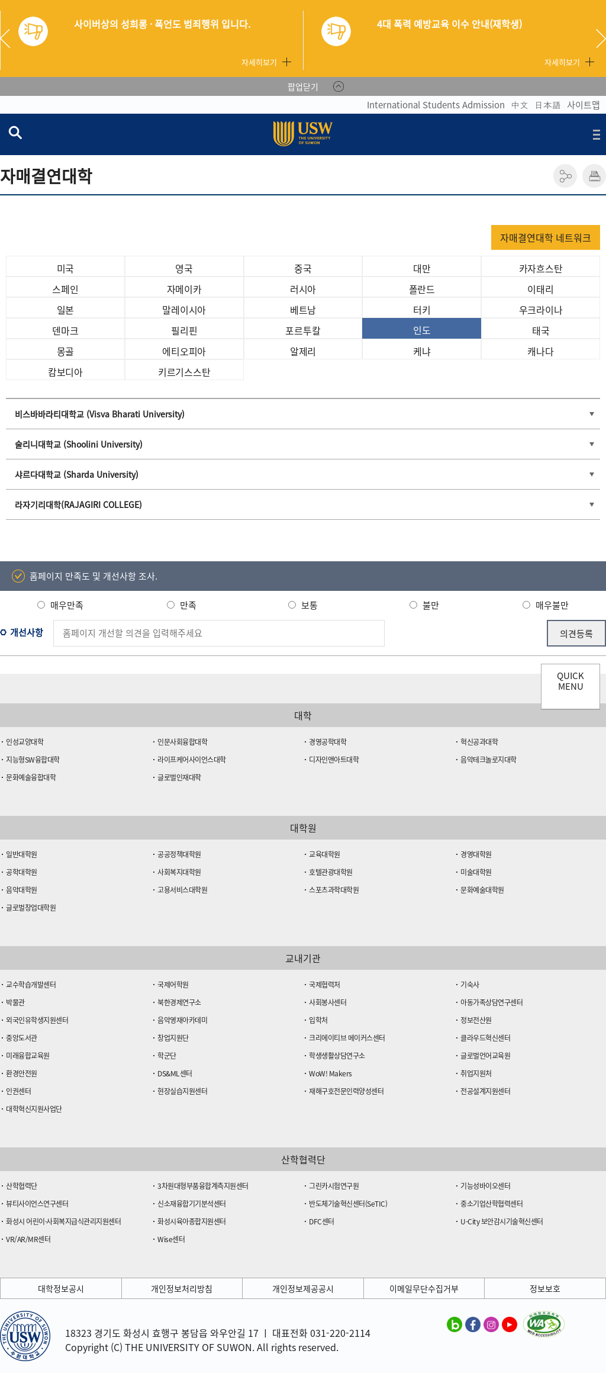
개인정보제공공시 (303, 1288)
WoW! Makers (330, 1073)
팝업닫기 (303, 86)
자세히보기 (259, 61)
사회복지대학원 (179, 872)
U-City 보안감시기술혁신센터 (501, 1221)
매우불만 (552, 605)
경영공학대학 (327, 742)
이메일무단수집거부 (424, 1288)
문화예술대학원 (482, 890)
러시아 (303, 289)
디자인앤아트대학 (334, 759)
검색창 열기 (15, 132)
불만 (431, 605)
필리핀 (184, 330)
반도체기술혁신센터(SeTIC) (348, 1203)
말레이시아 (184, 310)
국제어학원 (173, 984)
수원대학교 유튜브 (509, 1324)
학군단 (166, 1055)
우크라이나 (541, 310)
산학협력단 (21, 1186)
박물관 (15, 1002)
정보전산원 (476, 1020)
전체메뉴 (596, 134)
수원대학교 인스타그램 (491, 1324)
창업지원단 (173, 1038)
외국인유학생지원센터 (37, 1020)
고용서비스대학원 (182, 890)
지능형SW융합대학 (33, 759)
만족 (188, 605)
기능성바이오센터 (485, 1186)
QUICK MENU (570, 681)
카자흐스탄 (541, 268)
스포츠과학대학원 (334, 890)
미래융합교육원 (28, 1055)
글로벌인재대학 (179, 777)
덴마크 (65, 330)
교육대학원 (324, 854)
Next (601, 38)
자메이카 (184, 289)
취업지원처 (476, 1073)
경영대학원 (476, 854)
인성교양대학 (24, 742)
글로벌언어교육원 (485, 1055)
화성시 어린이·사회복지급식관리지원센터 (63, 1221)
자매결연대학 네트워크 (545, 237)
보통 (309, 605)
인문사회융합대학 (182, 742)
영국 (184, 268)
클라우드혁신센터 (485, 1038)
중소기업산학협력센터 (491, 1203)
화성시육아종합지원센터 (191, 1221)
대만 (422, 268)
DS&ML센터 (174, 1073)
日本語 (547, 104)
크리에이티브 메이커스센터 (347, 1038)
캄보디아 (65, 372)
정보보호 (545, 1288)
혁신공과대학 (479, 742)
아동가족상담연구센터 (491, 1002)
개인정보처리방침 (181, 1288)
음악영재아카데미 (182, 1020)
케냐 (422, 351)
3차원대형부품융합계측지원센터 (203, 1186)
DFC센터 (321, 1221)
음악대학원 (21, 890)
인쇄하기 (594, 176)
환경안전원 (21, 1073)
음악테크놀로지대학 (488, 759)
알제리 (303, 351)
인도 (422, 330)
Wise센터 (171, 1239)
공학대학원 (21, 872)
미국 (66, 268)
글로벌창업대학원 (31, 907)
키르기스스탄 (184, 372)
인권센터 (18, 1091)
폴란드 (422, 289)
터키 (422, 310)
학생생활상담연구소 (337, 1055)
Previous (9, 38)
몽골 (66, 351)
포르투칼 (302, 330)
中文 (519, 104)
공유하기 (565, 176)
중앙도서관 (21, 1038)
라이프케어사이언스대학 (191, 759)
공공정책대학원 (179, 854)
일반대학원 (21, 854)
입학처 (318, 1020)
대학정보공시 (61, 1288)
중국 (303, 268)
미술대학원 (476, 872)
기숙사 (469, 984)
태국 (541, 330)
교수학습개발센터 (31, 984)
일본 (66, 310)
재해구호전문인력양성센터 (346, 1091)
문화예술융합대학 (31, 777)
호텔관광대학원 (331, 872)
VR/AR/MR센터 (28, 1239)
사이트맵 (583, 104)
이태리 (540, 289)
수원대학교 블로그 (454, 1324)
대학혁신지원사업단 (34, 1109)
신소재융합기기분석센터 (191, 1203)
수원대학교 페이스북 (473, 1324)
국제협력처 (324, 984)
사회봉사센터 (327, 1002)
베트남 (303, 310)
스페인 (65, 289)
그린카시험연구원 (334, 1186)
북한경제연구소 (179, 1002)
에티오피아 (184, 351)
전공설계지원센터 (485, 1091)
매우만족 (66, 605)
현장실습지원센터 (182, 1091)
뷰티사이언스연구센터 (37, 1203)
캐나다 (540, 351)
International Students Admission (436, 104)
